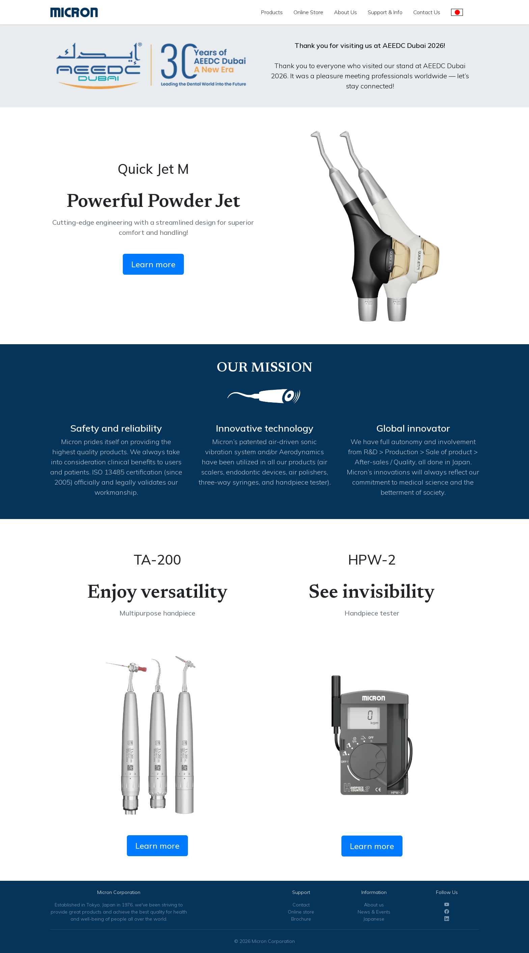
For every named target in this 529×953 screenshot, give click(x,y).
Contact (301, 905)
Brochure (301, 919)
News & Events (374, 912)
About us (374, 905)
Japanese (373, 919)
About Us (345, 12)
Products (272, 12)
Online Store (308, 12)
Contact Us (426, 12)
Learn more (153, 264)
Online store (301, 912)
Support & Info (385, 12)
